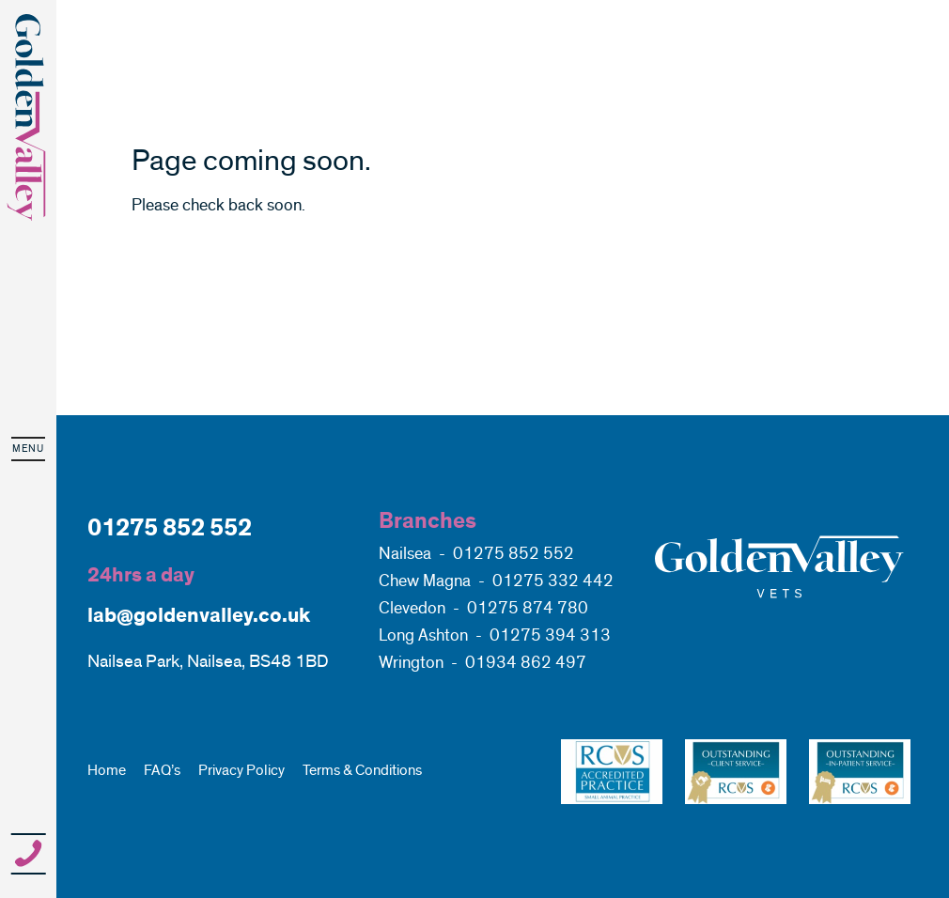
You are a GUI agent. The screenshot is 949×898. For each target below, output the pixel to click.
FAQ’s (162, 770)
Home (106, 770)
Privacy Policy (241, 770)
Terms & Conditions (362, 770)
